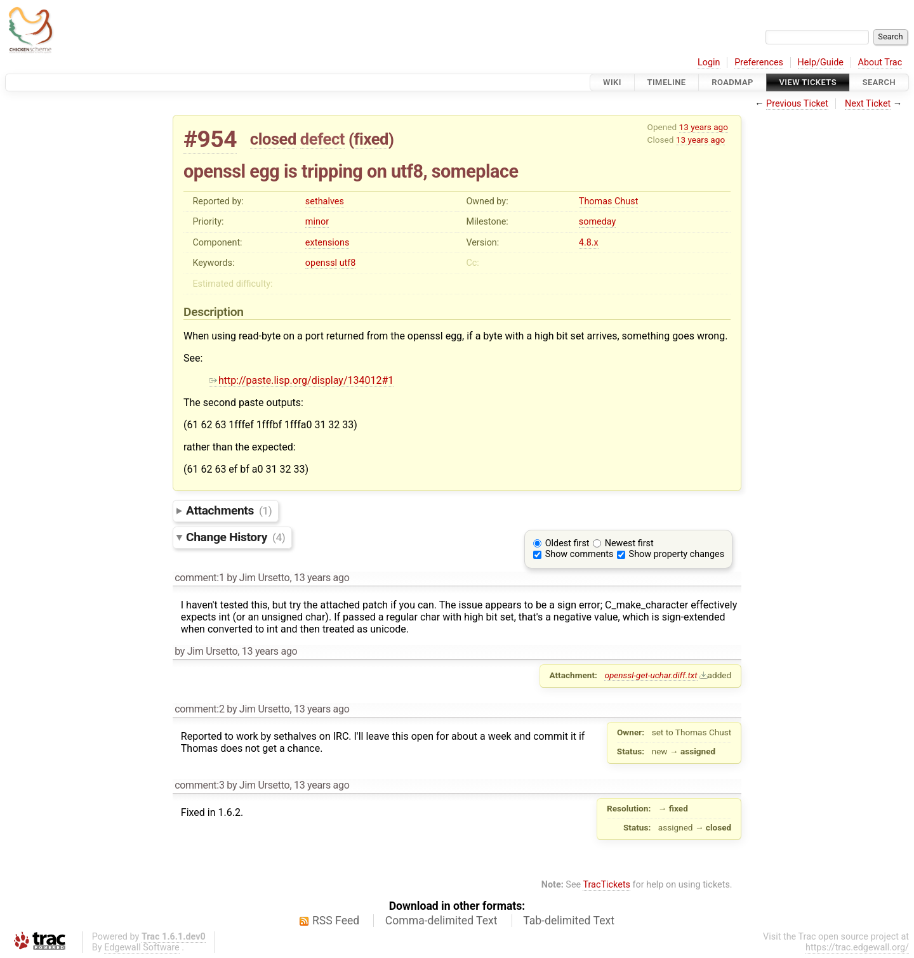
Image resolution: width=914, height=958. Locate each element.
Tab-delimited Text (568, 920)
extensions (327, 242)
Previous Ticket (797, 103)
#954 (210, 139)
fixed (371, 138)
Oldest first (567, 543)
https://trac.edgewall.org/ (857, 947)
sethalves (324, 201)
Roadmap (732, 82)
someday (597, 221)
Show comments (579, 554)
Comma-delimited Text (441, 920)
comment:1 (199, 578)
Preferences (758, 62)
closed (273, 138)
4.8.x (589, 242)
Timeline (666, 82)
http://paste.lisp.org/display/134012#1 (301, 380)
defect (322, 138)
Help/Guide (821, 62)
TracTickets (606, 884)
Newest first (629, 543)
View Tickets (808, 82)
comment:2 (199, 709)
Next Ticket (868, 103)
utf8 (348, 263)
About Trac (880, 62)
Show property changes (676, 554)
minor (317, 221)
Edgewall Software (142, 947)
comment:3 (199, 785)
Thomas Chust (609, 201)
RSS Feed (335, 920)
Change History (235, 537)
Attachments (229, 510)
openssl (321, 263)
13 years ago (703, 127)
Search (879, 82)
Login (709, 62)
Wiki (612, 82)
